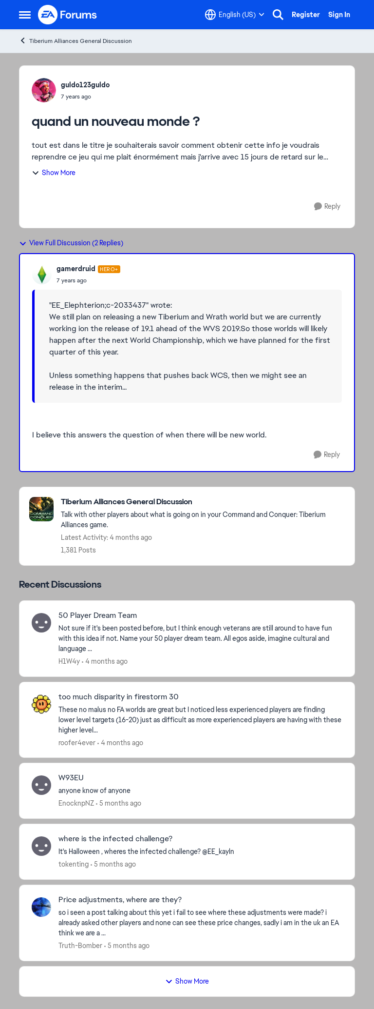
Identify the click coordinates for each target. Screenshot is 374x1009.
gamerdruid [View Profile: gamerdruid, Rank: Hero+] (75, 268)
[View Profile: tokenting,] (41, 846)
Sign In (339, 14)
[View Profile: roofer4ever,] (41, 704)
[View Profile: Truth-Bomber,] (41, 907)
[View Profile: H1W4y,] (41, 623)
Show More (53, 172)
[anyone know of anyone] (200, 791)
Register (306, 14)
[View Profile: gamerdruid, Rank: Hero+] (42, 274)
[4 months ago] (105, 661)
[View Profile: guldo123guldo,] (44, 90)
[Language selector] (235, 14)
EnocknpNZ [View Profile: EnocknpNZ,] (76, 803)
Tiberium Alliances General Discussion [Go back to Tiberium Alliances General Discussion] (75, 41)
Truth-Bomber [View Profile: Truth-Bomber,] (80, 945)
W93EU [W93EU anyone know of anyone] (71, 778)
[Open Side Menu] (25, 14)
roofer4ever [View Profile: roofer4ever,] (76, 742)
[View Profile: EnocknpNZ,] (41, 785)
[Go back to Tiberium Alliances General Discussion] (203, 502)
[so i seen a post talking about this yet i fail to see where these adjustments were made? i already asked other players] (200, 923)
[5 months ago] (118, 803)
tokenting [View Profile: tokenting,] (73, 864)
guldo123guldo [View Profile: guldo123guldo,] (85, 84)
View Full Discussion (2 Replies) (71, 242)
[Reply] (327, 206)
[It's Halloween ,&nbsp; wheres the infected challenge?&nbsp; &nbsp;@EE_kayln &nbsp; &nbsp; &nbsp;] (200, 852)
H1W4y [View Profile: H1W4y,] (69, 661)
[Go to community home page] (67, 14)
